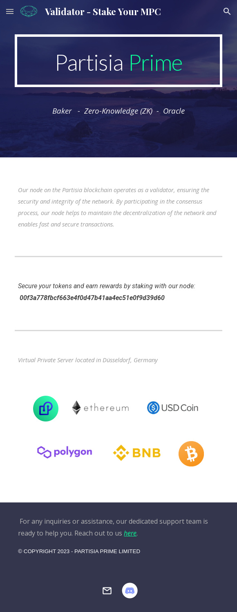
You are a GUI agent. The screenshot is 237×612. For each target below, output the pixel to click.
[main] (118, 60)
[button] (10, 11)
